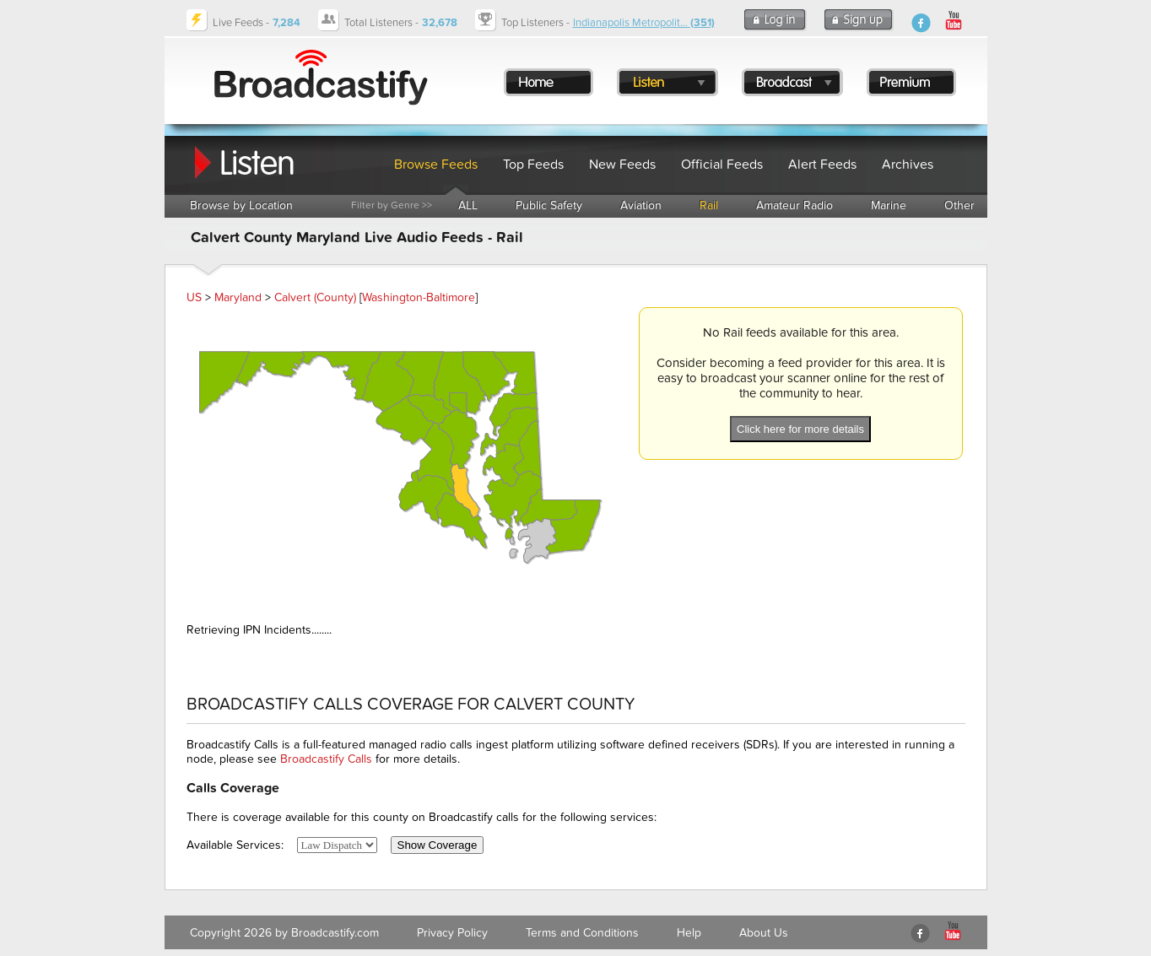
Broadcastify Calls (326, 759)
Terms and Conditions (582, 933)
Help (689, 933)
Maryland (238, 297)
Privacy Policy (452, 933)
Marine (888, 205)
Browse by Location (241, 205)
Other (959, 205)
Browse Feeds (436, 164)
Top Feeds (533, 164)
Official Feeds (722, 164)
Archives (907, 164)
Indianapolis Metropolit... (644, 23)
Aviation (641, 205)
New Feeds (622, 164)
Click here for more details (800, 429)
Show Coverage (437, 845)
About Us (763, 933)
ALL (468, 205)
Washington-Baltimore (418, 297)
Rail (709, 205)
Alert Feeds (822, 164)
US (194, 297)
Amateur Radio (794, 205)
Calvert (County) (315, 297)
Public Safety (549, 205)
